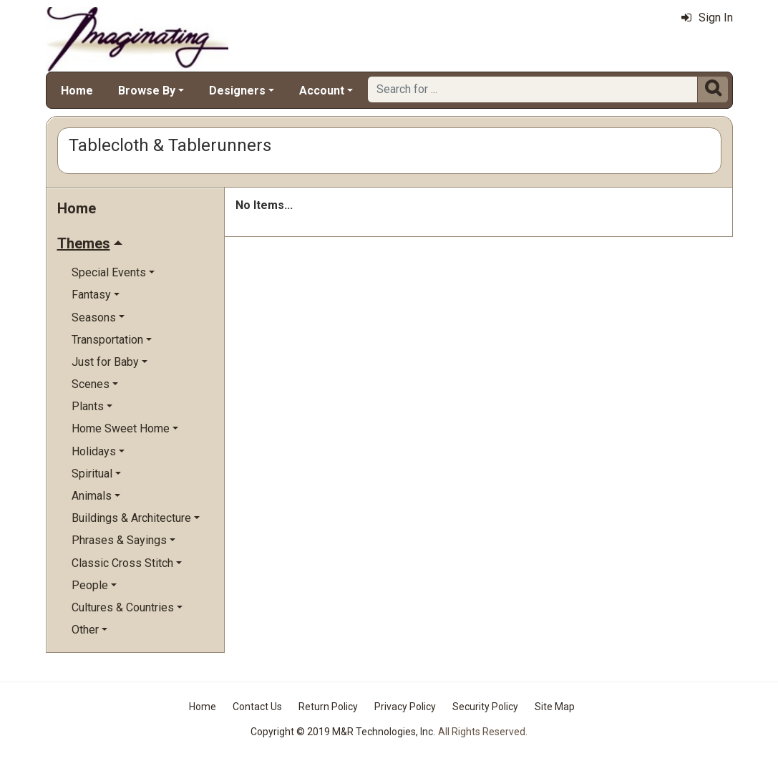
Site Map (555, 706)
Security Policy (485, 706)
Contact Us (257, 706)
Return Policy (328, 706)
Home (77, 90)
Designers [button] (237, 90)
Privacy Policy (405, 706)
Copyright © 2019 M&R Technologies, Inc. (343, 731)
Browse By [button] (146, 90)
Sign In (707, 17)
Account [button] (321, 90)
